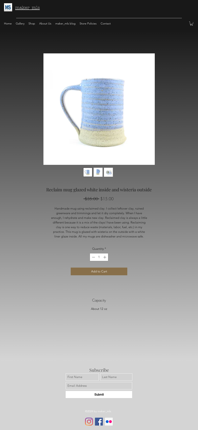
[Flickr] (109, 422)
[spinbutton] (99, 257)
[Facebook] (99, 422)
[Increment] (105, 257)
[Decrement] (93, 257)
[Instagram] (89, 422)
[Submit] (99, 394)
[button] (191, 23)
